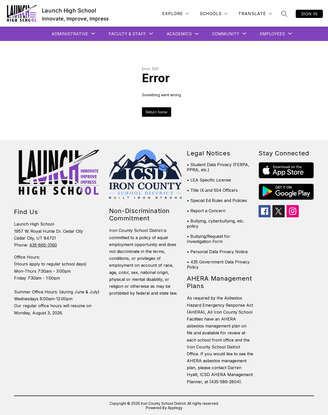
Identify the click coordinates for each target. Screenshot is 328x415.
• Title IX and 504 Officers (212, 190)
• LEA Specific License (209, 180)
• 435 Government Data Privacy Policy (218, 264)
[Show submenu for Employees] (272, 34)
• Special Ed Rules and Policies (217, 200)
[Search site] (284, 14)
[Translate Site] (255, 13)
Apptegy (175, 408)
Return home (156, 112)
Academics (179, 33)
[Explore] (175, 13)
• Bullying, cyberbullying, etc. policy (215, 223)
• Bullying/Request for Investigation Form (208, 239)
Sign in (309, 13)
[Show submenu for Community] (225, 34)
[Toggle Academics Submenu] (197, 33)
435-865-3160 (43, 245)
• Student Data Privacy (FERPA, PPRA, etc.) (218, 167)
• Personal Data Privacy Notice (217, 251)
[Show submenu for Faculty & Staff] (127, 34)
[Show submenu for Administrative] (70, 34)
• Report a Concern (206, 210)
